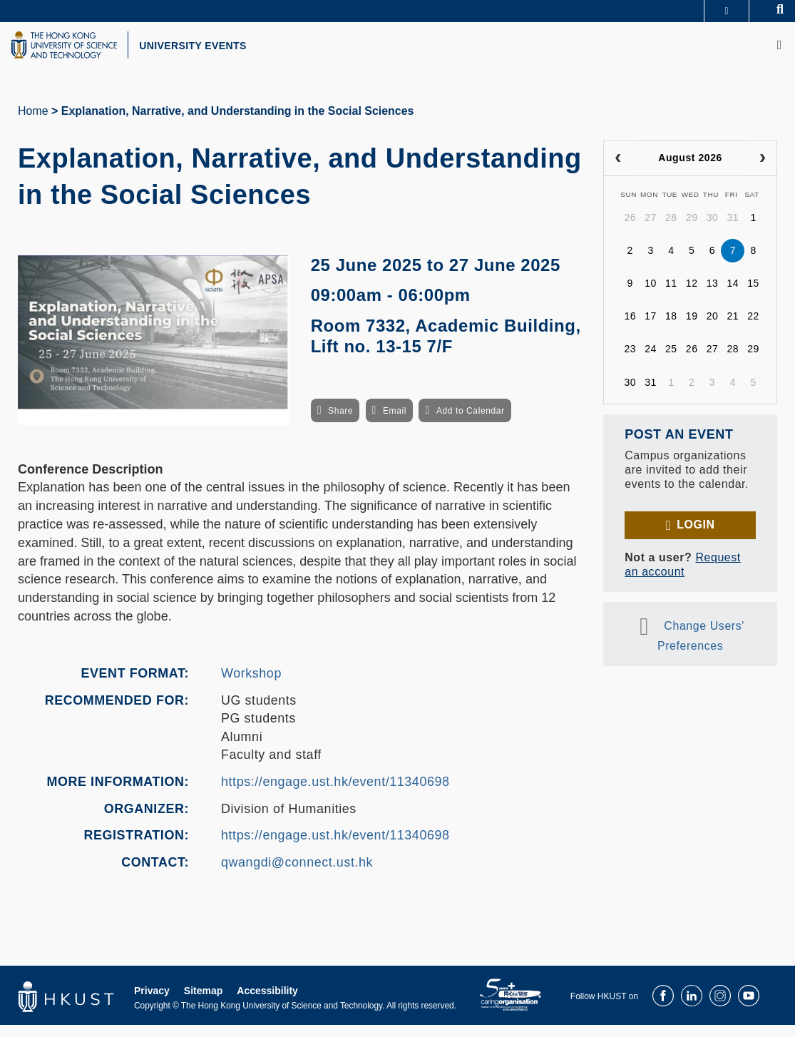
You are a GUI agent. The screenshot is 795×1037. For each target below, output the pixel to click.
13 (713, 296)
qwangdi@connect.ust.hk (297, 875)
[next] (762, 171)
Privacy (152, 1002)
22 (753, 328)
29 (692, 230)
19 (692, 328)
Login (695, 537)
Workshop (251, 686)
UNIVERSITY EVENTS (232, 52)
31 (733, 230)
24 (651, 361)
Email (394, 423)
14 (733, 296)
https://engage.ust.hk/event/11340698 (335, 794)
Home (33, 124)
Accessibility (267, 1002)
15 (753, 296)
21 (733, 328)
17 (651, 328)
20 (713, 328)
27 (651, 230)
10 (651, 296)
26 (630, 230)
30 (713, 230)
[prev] (618, 171)
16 (630, 328)
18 (671, 328)
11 (671, 296)
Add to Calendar (470, 423)
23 (630, 361)
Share (340, 423)
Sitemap (203, 1002)
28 (671, 230)
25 (671, 361)
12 (692, 296)
